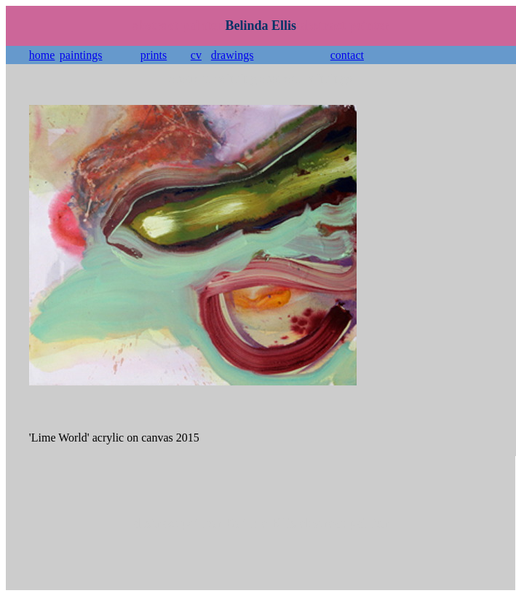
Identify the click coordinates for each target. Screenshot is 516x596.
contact (347, 55)
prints (153, 55)
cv (196, 55)
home (42, 55)
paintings (81, 55)
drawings (232, 55)
